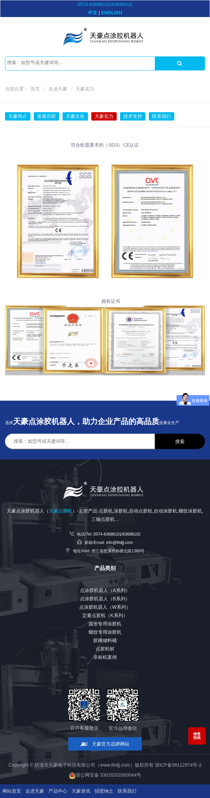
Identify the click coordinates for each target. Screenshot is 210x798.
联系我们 (161, 116)
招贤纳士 (104, 791)
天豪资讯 (81, 791)
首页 (35, 88)
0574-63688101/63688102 (105, 4)
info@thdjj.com (119, 542)
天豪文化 (75, 116)
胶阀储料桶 (105, 640)
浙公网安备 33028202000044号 (105, 775)
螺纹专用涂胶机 (105, 632)
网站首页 (11, 791)
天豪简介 (17, 116)
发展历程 (46, 116)
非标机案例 (105, 657)
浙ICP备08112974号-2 (178, 765)
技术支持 (132, 116)
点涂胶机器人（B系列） (105, 598)
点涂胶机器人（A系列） (105, 590)
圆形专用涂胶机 (105, 623)
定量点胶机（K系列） (104, 615)
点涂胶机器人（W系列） (104, 607)
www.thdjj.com (115, 765)
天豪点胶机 (60, 511)
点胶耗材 (105, 648)
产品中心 (57, 791)
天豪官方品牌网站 (105, 744)
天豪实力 (85, 88)
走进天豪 (57, 88)
